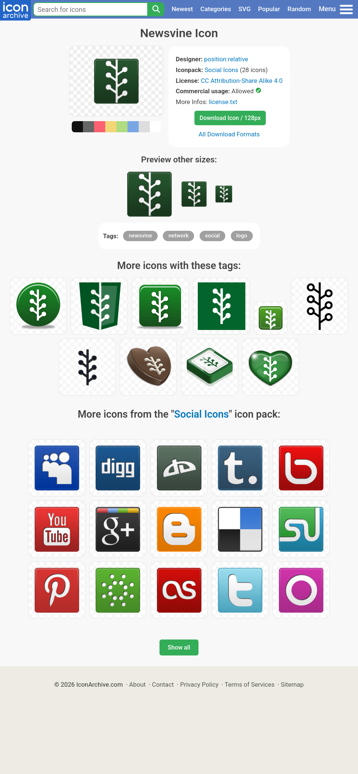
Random (299, 9)
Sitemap (292, 684)
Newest (182, 9)
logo (241, 235)
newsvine (140, 235)
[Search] (155, 9)
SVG (245, 9)
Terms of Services (249, 684)
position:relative (226, 59)
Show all (179, 647)
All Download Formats (229, 134)
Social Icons (221, 70)
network (178, 235)
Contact (163, 684)
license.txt (223, 102)
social (212, 235)
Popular (269, 9)
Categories (215, 9)
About (137, 684)
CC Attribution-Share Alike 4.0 (242, 80)
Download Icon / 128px (230, 118)
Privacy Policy (199, 684)
